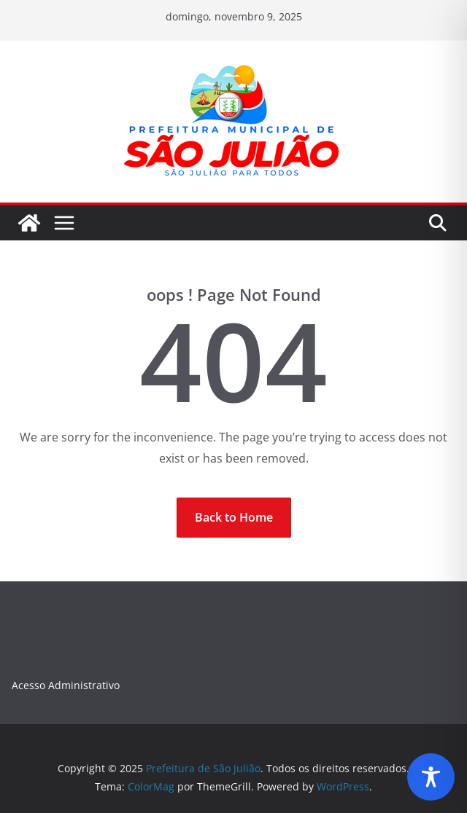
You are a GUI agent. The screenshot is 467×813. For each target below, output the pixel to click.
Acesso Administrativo (66, 685)
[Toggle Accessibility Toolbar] (431, 777)
